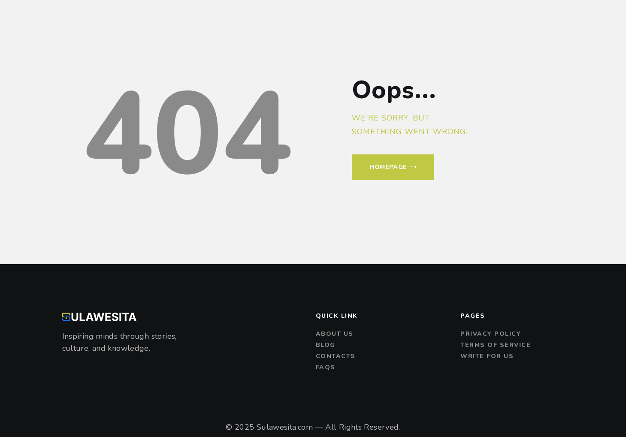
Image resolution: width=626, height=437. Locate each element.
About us (335, 334)
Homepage (388, 167)
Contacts (336, 356)
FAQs (326, 367)
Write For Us (487, 356)
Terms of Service (495, 345)
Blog (326, 345)
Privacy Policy (490, 334)
